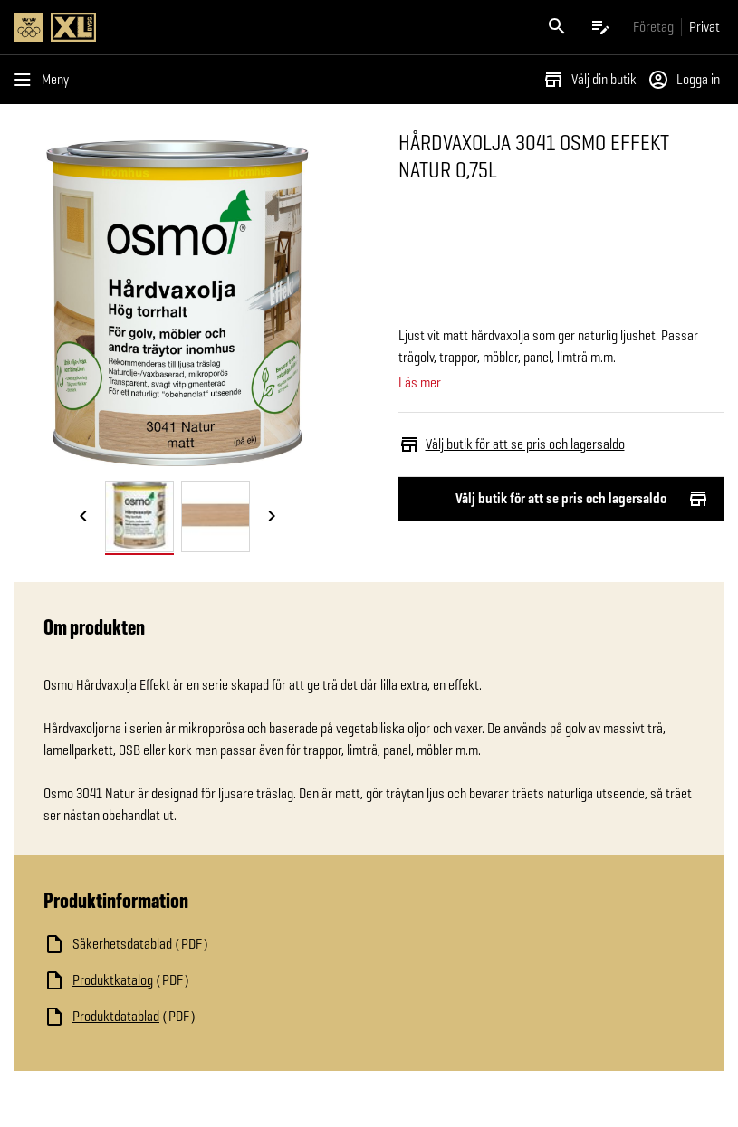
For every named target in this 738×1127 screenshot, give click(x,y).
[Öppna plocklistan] (600, 27)
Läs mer (419, 383)
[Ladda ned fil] (224, 944)
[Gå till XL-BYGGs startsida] (188, 27)
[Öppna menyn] (45, 79)
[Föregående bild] (83, 518)
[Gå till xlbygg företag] (653, 26)
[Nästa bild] (272, 518)
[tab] (139, 516)
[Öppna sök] (557, 27)
